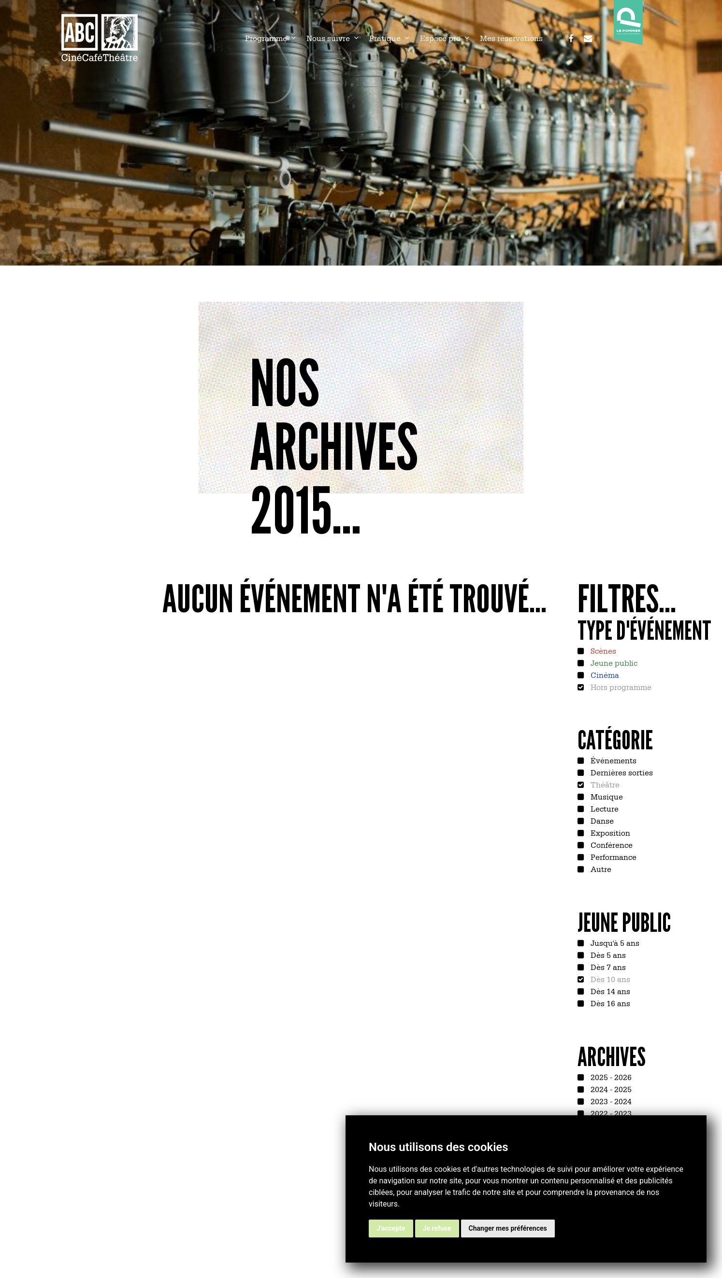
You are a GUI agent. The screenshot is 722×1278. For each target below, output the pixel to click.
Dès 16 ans (609, 1003)
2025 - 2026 (610, 1077)
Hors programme (620, 686)
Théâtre (604, 784)
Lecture (604, 808)
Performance (612, 856)
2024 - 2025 (610, 1089)
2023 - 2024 (610, 1101)
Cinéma (604, 674)
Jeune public (613, 662)
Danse (601, 820)
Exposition (609, 832)
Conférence (611, 844)
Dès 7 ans (607, 967)
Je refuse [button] (437, 1228)
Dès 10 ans (609, 979)
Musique (606, 796)
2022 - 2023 (610, 1113)
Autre (600, 869)
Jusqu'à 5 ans (614, 942)
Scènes (602, 650)
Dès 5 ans (607, 954)
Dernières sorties (621, 772)
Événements (612, 760)
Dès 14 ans (609, 991)
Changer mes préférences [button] (508, 1228)
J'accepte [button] (390, 1228)
